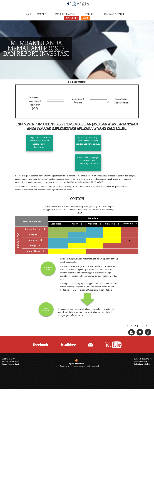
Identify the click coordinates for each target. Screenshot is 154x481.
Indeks (147, 364)
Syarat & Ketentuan (76, 364)
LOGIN (86, 18)
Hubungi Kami (13, 364)
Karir (4, 364)
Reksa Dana (138, 364)
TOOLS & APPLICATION (114, 14)
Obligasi (144, 361)
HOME (28, 14)
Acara (17, 361)
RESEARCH (90, 14)
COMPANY (41, 14)
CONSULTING (72, 18)
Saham (137, 361)
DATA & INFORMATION (65, 14)
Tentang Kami (7, 361)
